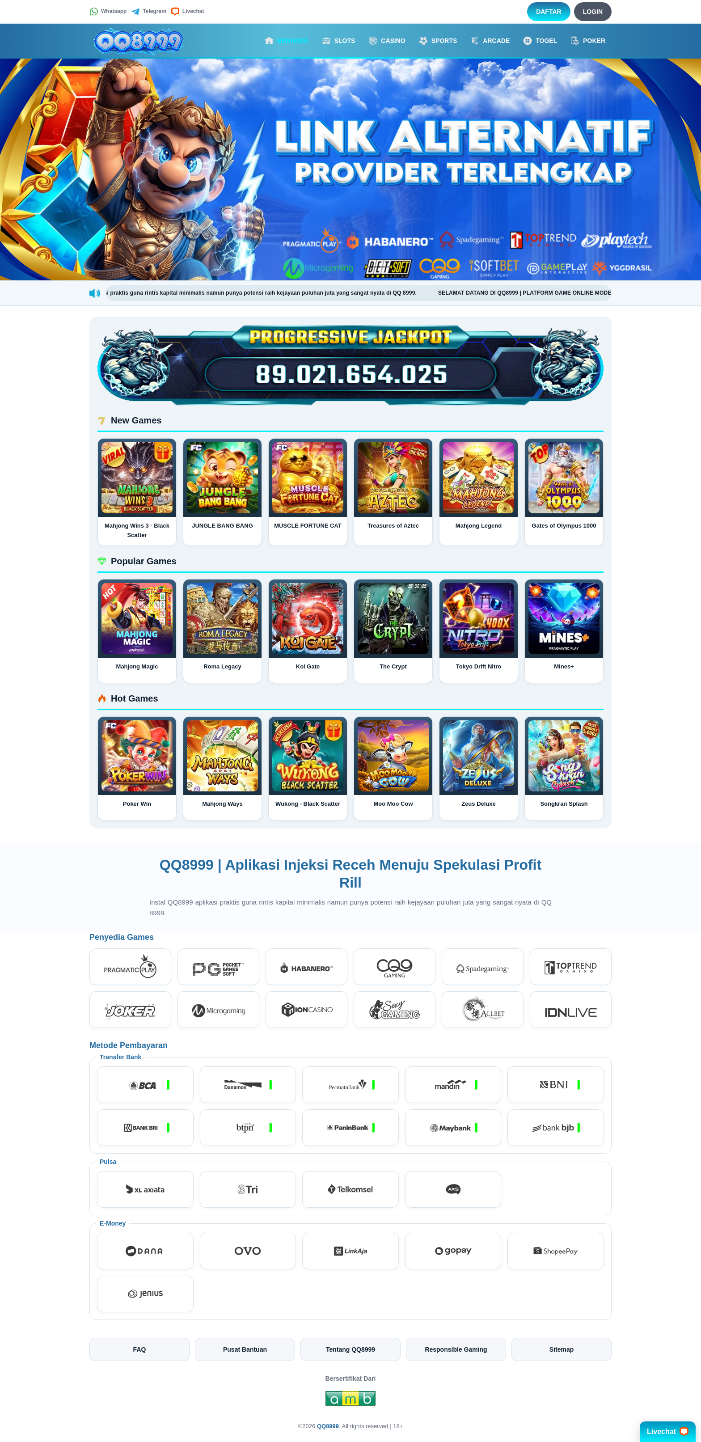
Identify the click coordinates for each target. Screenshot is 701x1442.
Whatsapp (108, 11)
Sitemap (561, 1349)
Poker (587, 40)
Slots (338, 40)
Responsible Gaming (456, 1349)
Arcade (490, 40)
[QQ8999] (138, 40)
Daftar (549, 11)
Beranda (286, 40)
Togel (540, 40)
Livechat (187, 11)
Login (593, 11)
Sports (438, 40)
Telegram (148, 11)
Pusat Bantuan (245, 1349)
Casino (386, 40)
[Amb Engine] (350, 1400)
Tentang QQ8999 (350, 1349)
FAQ (139, 1349)
